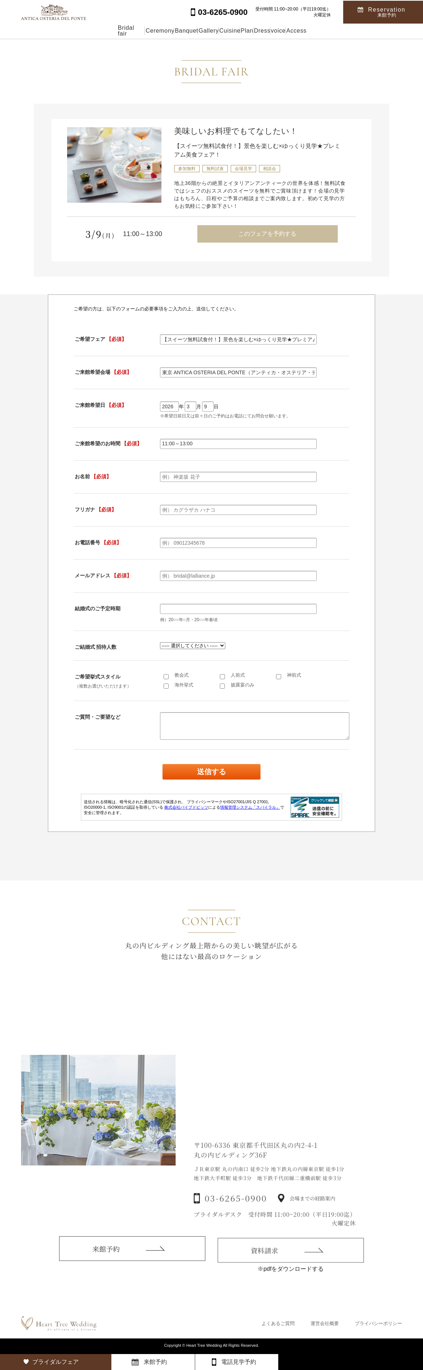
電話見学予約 (238, 1362)
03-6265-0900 (236, 1213)
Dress (295, 31)
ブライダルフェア (55, 1362)
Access (363, 31)
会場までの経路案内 (312, 1213)
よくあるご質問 (278, 1323)
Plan (262, 31)
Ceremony (107, 31)
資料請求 (264, 1264)
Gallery (189, 31)
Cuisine (227, 31)
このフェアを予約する (267, 234)
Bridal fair (62, 31)
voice (328, 31)
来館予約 (106, 1259)
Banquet (150, 31)
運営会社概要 (325, 1323)
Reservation (387, 11)
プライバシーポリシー (378, 1323)
